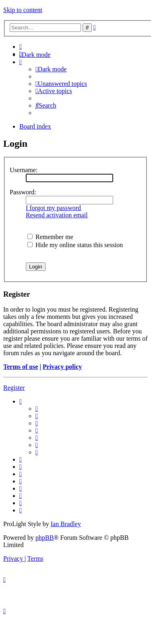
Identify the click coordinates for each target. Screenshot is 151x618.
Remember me (50, 236)
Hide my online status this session (75, 244)
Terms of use (20, 366)
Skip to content (22, 9)
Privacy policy (62, 366)
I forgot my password (53, 207)
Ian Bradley (66, 523)
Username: (23, 169)
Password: (23, 192)
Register (14, 387)
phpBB (44, 537)
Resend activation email (57, 215)
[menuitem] (20, 46)
